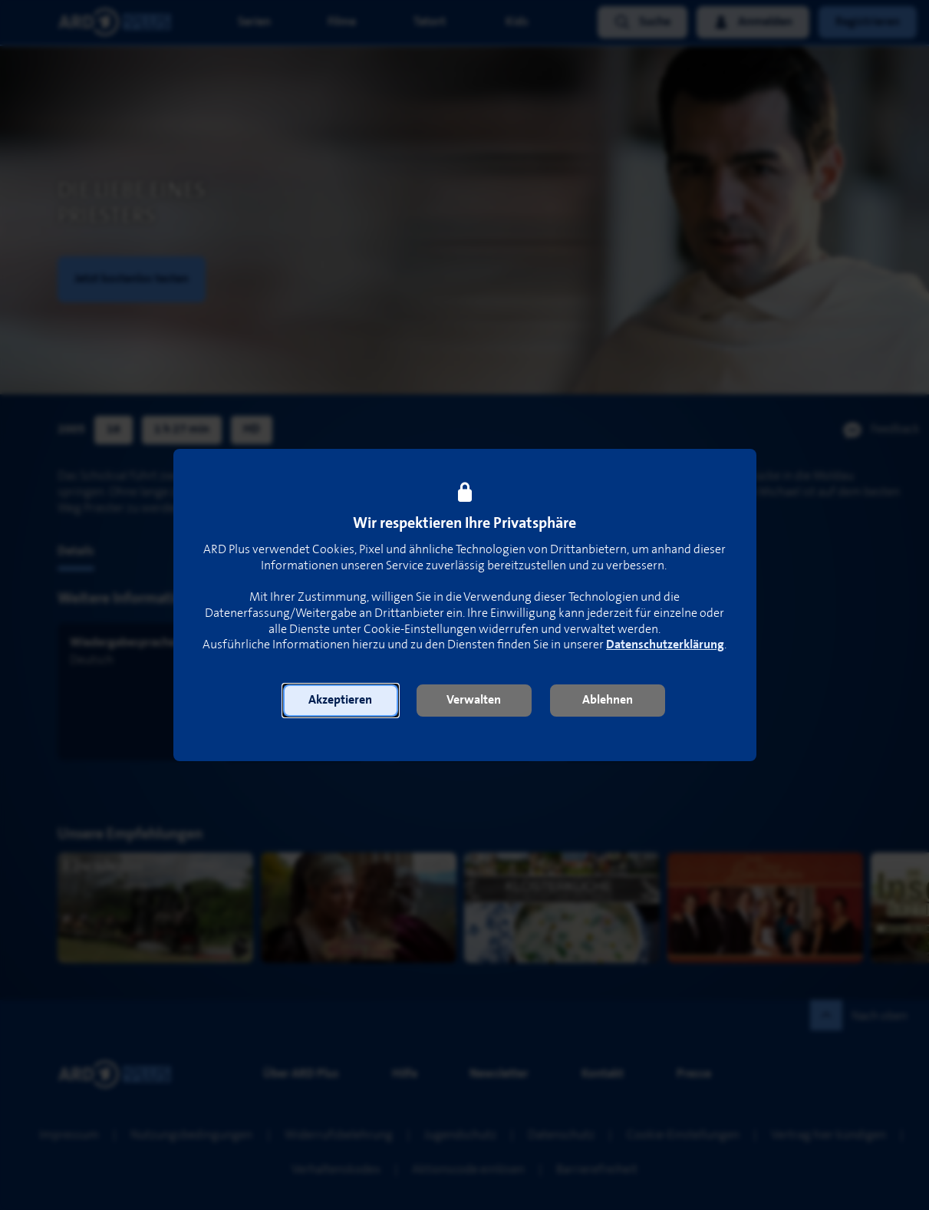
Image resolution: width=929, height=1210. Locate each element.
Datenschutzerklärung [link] (665, 645)
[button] (340, 700)
